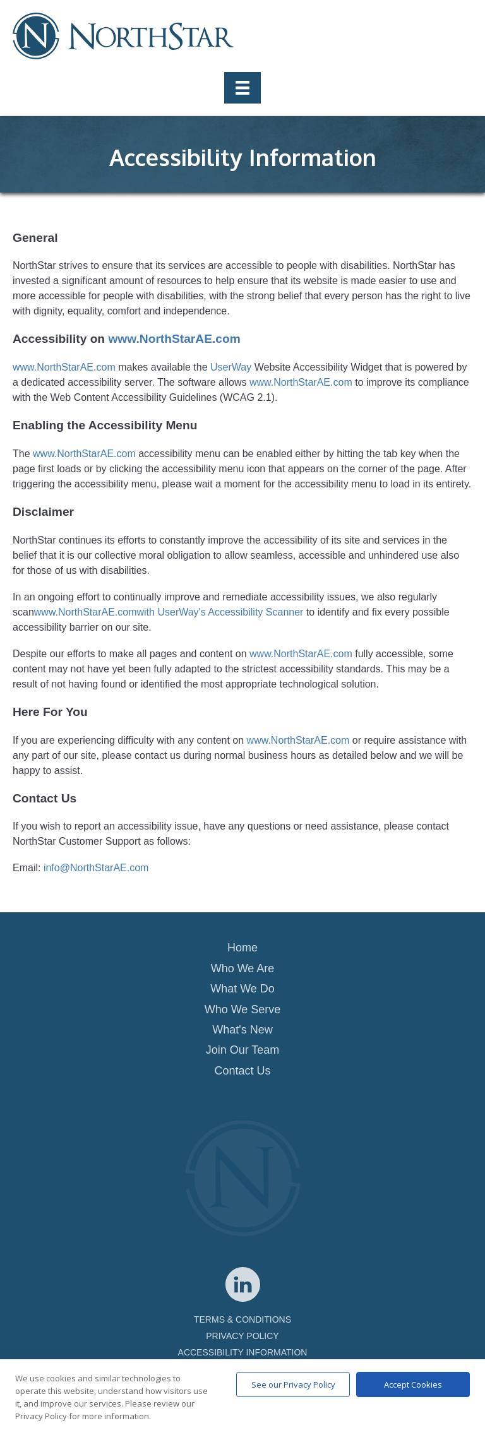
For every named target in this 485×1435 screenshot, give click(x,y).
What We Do (242, 988)
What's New (242, 1029)
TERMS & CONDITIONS (242, 1319)
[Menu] (242, 88)
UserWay (230, 367)
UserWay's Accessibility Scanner (230, 612)
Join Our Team (243, 1050)
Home (242, 947)
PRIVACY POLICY (242, 1336)
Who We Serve (243, 1009)
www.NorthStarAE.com (174, 338)
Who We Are (243, 968)
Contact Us (242, 1070)
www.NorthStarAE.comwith (94, 612)
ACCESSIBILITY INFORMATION (243, 1352)
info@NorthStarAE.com (96, 867)
